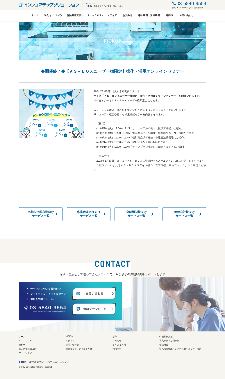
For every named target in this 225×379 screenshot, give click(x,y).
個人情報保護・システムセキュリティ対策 (180, 348)
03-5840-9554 (191, 3)
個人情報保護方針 (27, 348)
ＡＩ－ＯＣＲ (94, 15)
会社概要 (163, 344)
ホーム (34, 15)
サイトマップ (25, 352)
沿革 (115, 336)
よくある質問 (119, 344)
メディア (112, 15)
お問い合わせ (186, 15)
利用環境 (117, 348)
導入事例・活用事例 (149, 15)
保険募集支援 (74, 15)
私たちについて (52, 15)
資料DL (170, 15)
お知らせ (127, 15)
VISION (69, 336)
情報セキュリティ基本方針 (79, 348)
